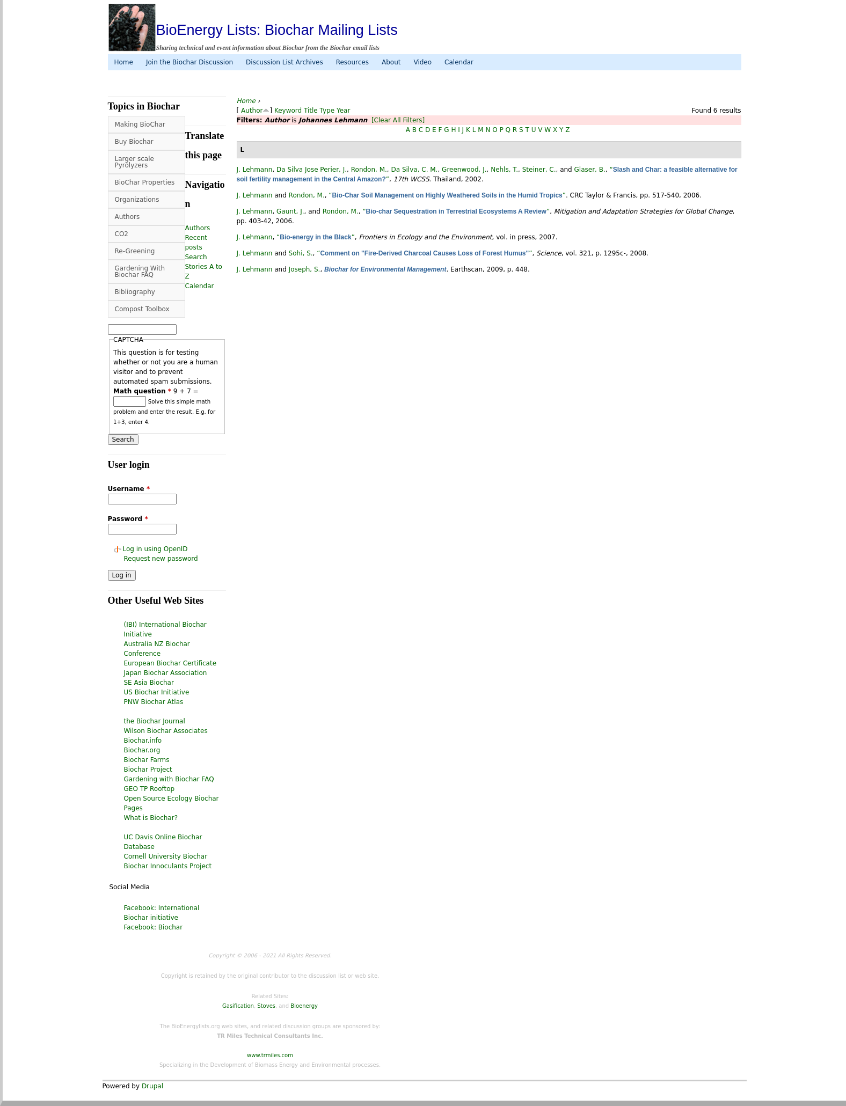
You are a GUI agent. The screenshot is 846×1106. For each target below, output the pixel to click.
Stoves (266, 1006)
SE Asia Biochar (149, 682)
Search (196, 257)
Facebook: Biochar (153, 927)
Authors (127, 217)
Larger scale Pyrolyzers (134, 162)
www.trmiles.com (270, 1055)
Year (343, 110)
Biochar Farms (147, 760)
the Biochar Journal (154, 721)
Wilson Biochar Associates (166, 731)
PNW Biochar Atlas (154, 702)
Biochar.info (143, 740)
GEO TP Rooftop (149, 789)
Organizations (137, 199)
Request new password (161, 558)
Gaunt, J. (290, 211)
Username (129, 489)
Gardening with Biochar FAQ (169, 779)
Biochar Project (148, 769)
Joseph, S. (304, 269)
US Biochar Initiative (156, 692)
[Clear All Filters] (398, 120)
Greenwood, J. (464, 169)
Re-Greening (135, 251)
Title (311, 110)
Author (251, 110)
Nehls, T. (504, 169)
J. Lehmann (255, 169)
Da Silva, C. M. (414, 169)
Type (327, 110)
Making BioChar (140, 124)
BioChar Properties (145, 182)
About (391, 62)
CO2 (121, 234)
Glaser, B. (590, 169)
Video (422, 62)
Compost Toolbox (142, 309)
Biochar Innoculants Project (168, 866)
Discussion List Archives (284, 62)
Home (123, 62)
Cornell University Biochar (166, 856)
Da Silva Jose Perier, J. (311, 169)
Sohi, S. (301, 253)
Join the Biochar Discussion (189, 62)
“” (447, 195)
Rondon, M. (369, 169)
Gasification (238, 1006)
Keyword (288, 110)
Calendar (458, 62)
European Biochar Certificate (170, 663)
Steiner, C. (539, 169)
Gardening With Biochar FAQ (140, 272)
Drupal (152, 1086)
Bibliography (135, 292)
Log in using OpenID (155, 549)
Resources (352, 62)
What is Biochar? (151, 818)
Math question (142, 391)
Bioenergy (304, 1006)
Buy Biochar (134, 141)
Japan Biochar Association (165, 673)
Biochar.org (142, 750)
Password (128, 519)
